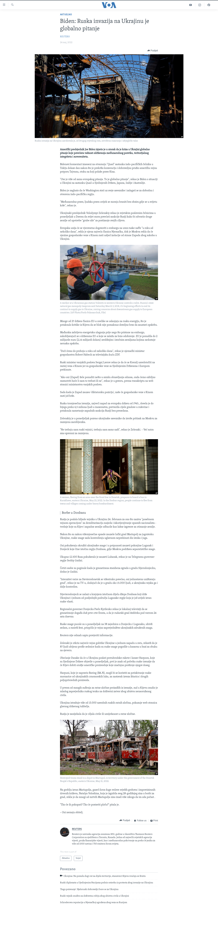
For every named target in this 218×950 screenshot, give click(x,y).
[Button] (152, 50)
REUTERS (65, 37)
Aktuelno (66, 14)
